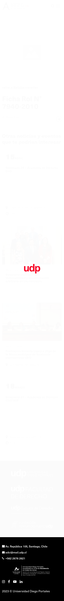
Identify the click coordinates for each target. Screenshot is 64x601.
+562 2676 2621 (13, 558)
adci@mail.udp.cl (14, 552)
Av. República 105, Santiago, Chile (24, 546)
